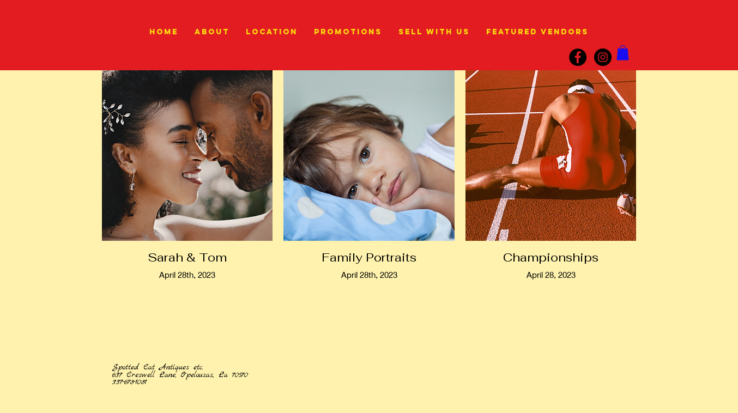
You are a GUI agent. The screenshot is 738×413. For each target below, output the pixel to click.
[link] (622, 52)
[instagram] (603, 57)
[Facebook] (577, 57)
